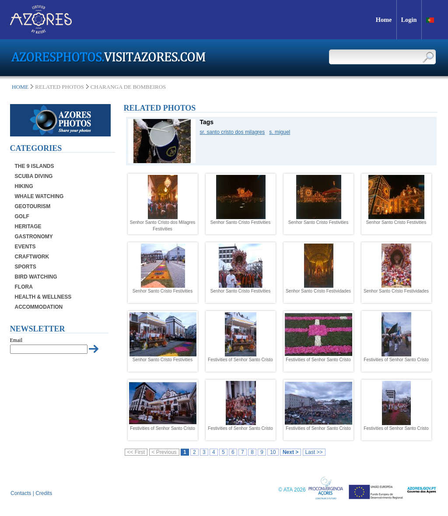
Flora (24, 287)
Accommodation (39, 307)
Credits (43, 493)
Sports (25, 267)
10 (273, 452)
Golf (22, 216)
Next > (290, 452)
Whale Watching (39, 196)
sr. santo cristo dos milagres (232, 132)
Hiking (24, 186)
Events (25, 247)
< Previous (164, 452)
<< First (136, 452)
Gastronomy (34, 237)
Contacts (20, 493)
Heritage (28, 226)
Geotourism (33, 206)
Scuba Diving (34, 176)
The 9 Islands (34, 166)
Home (20, 87)
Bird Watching (36, 277)
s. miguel (279, 132)
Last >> (314, 452)
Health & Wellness (43, 297)
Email (16, 340)
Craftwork (32, 257)
